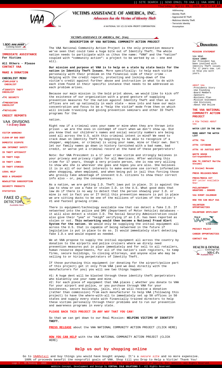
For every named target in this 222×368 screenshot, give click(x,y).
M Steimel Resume (203, 168)
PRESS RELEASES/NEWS (205, 173)
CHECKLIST (8, 92)
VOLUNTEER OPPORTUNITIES (201, 206)
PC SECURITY (11, 97)
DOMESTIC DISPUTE (13, 142)
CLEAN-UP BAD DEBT (13, 138)
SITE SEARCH (148, 2)
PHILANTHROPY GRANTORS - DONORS (204, 189)
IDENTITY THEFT (13, 90)
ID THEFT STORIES (13, 167)
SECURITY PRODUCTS (13, 186)
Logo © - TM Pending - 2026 (29, 363)
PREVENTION (11, 103)
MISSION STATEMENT (204, 52)
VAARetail (41, 356)
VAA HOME (208, 2)
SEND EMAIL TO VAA (179, 2)
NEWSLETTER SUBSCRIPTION (17, 181)
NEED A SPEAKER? (12, 176)
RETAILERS (10, 110)
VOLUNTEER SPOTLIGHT (205, 212)
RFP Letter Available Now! (206, 180)
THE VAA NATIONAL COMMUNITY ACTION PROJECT (206, 113)
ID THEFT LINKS (11, 162)
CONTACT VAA (11, 67)
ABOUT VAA (198, 85)
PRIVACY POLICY (202, 229)
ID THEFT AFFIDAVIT (14, 152)
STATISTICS (9, 191)
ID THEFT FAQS (11, 157)
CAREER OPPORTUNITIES (206, 234)
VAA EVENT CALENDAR (204, 195)
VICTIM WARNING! (12, 133)
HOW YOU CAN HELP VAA (206, 200)
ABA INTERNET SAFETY (15, 147)
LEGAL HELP (9, 172)
